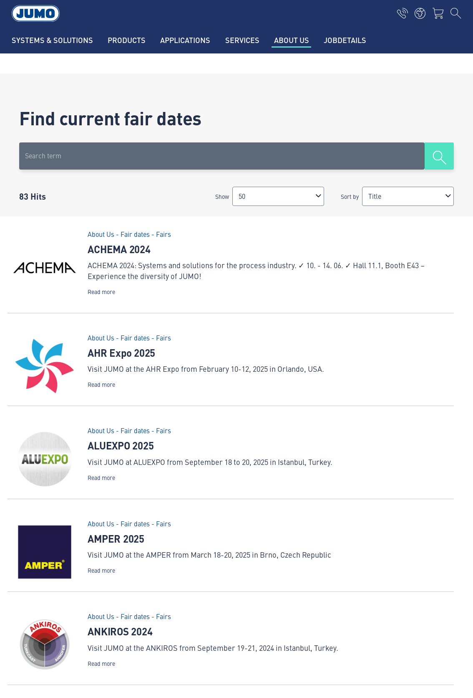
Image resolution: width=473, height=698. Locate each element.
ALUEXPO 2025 (120, 445)
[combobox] (278, 196)
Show (222, 196)
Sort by (350, 196)
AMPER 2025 (116, 538)
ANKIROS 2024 (120, 631)
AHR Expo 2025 (121, 352)
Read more (101, 292)
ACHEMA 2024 (119, 249)
